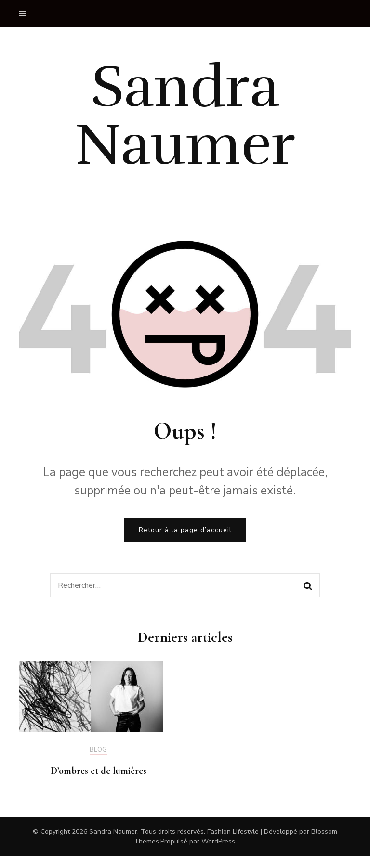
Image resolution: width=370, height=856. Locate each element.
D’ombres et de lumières (98, 771)
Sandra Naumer (185, 116)
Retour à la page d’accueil (185, 529)
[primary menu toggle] (25, 13)
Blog (98, 750)
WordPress (218, 841)
